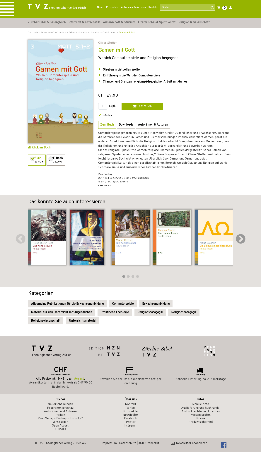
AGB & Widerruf (148, 443)
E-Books (60, 429)
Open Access (60, 426)
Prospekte (112, 7)
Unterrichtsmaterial (82, 321)
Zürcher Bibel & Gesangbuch (47, 22)
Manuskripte (200, 404)
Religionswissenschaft (45, 321)
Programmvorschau (60, 408)
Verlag (130, 408)
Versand (79, 379)
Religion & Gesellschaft (194, 22)
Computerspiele (123, 304)
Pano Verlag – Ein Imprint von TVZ (60, 418)
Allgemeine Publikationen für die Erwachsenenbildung (67, 304)
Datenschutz (127, 443)
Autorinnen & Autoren (133, 7)
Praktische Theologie (114, 312)
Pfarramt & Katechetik (84, 22)
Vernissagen (60, 422)
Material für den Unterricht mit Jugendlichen (61, 312)
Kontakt (153, 7)
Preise (200, 418)
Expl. (112, 106)
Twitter (131, 422)
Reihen (60, 415)
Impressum (109, 443)
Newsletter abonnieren (189, 443)
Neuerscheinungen (60, 404)
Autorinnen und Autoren (60, 411)
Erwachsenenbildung (156, 304)
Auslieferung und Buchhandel (200, 408)
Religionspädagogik (150, 312)
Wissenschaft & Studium (119, 22)
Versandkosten (201, 415)
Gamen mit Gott (127, 32)
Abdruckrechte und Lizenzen (200, 411)
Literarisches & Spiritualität (156, 22)
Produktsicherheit (200, 422)
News (100, 7)
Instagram (130, 426)
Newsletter (130, 415)
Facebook (130, 418)
